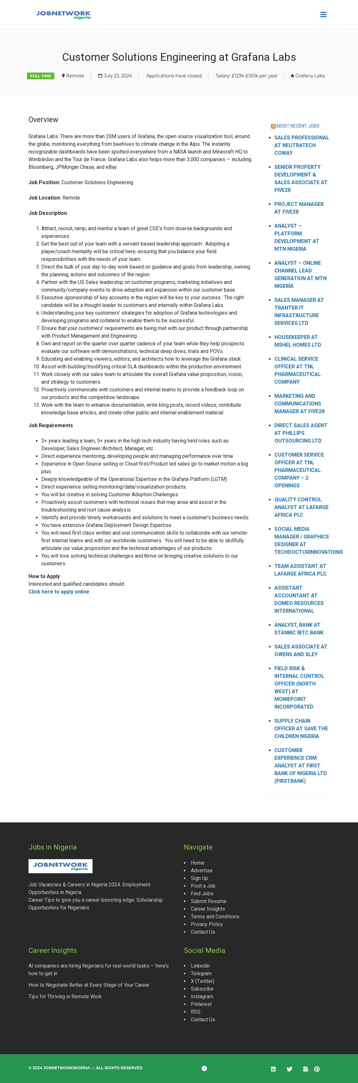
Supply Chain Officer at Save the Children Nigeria (301, 728)
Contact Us (203, 932)
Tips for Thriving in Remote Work (65, 996)
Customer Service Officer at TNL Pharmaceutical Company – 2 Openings (299, 470)
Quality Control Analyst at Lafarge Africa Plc (301, 507)
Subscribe (202, 989)
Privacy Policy (207, 924)
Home (197, 863)
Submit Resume (208, 901)
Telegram (201, 973)
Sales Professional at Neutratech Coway (301, 145)
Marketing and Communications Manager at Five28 (299, 403)
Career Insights (208, 909)
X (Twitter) (202, 981)
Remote (75, 76)
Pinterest (201, 1004)
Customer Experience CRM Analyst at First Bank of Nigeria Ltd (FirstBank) (300, 765)
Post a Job (203, 886)
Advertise (202, 870)
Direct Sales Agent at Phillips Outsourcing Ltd (301, 433)
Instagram (202, 996)
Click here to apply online (58, 592)
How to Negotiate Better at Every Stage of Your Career (89, 985)
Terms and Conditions (215, 917)
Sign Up (199, 878)
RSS (195, 1012)
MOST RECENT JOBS (298, 126)
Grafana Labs (310, 76)
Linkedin (200, 966)
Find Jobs (202, 894)
